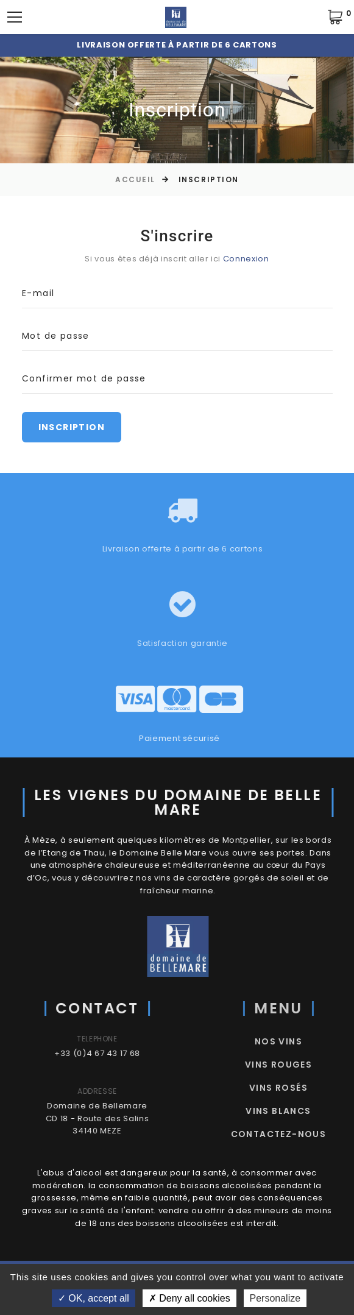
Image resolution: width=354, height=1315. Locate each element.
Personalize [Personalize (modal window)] (275, 1298)
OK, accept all (93, 1298)
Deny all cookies (189, 1298)
